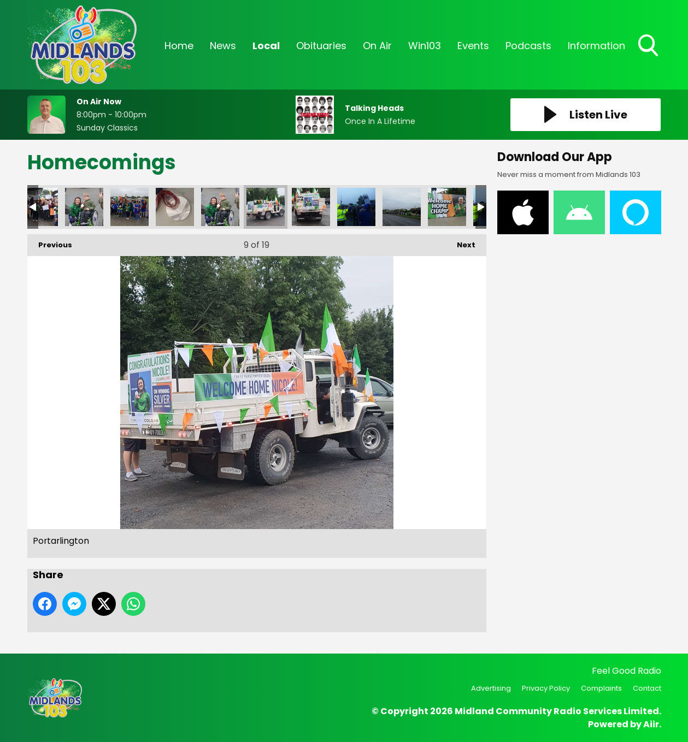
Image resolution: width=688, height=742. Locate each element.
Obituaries (321, 45)
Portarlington (220, 207)
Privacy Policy (546, 688)
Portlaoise (356, 207)
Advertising (491, 688)
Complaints (601, 688)
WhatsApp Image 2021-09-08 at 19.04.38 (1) (84, 207)
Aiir (651, 724)
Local (266, 45)
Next (460, 242)
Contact (647, 688)
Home (178, 45)
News (223, 45)
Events (473, 45)
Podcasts (528, 45)
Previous (49, 242)
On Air (377, 45)
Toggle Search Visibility (649, 46)
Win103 (424, 45)
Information (596, 45)
